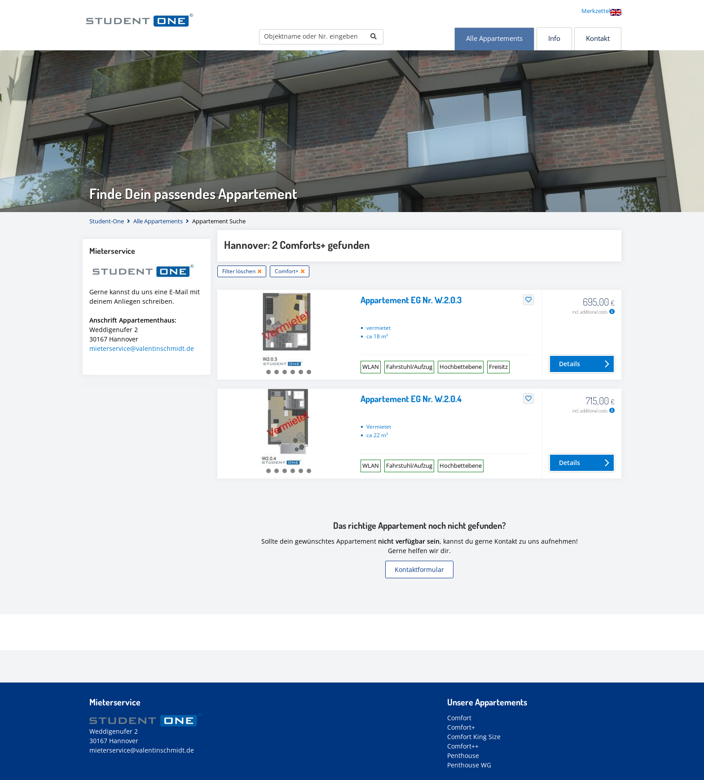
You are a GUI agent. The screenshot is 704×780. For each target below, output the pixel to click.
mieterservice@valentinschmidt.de (141, 348)
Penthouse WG (469, 765)
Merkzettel (595, 11)
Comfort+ (461, 727)
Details (569, 363)
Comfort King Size (474, 736)
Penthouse (463, 755)
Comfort (459, 718)
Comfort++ (463, 746)
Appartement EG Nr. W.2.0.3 (411, 300)
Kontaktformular (419, 569)
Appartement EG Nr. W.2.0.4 (411, 398)
